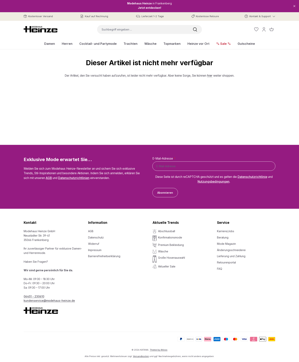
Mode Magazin (226, 243)
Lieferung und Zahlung (231, 256)
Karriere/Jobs (225, 231)
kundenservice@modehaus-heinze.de (49, 300)
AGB (49, 178)
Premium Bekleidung (171, 244)
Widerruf (93, 243)
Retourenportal (226, 262)
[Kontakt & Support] (260, 16)
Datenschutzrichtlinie (252, 177)
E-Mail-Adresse (163, 158)
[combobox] (142, 29)
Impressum (94, 250)
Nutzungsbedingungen (213, 181)
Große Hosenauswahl (171, 257)
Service (223, 223)
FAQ (219, 268)
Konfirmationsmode (170, 237)
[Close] (294, 6)
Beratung (222, 237)
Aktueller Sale (166, 266)
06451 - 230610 (34, 296)
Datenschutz (96, 237)
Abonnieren (165, 192)
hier (209, 75)
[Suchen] (195, 29)
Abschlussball (166, 231)
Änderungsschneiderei (231, 250)
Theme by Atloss (158, 349)
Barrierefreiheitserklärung (104, 256)
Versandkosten (141, 356)
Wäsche (163, 251)
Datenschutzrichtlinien (73, 178)
